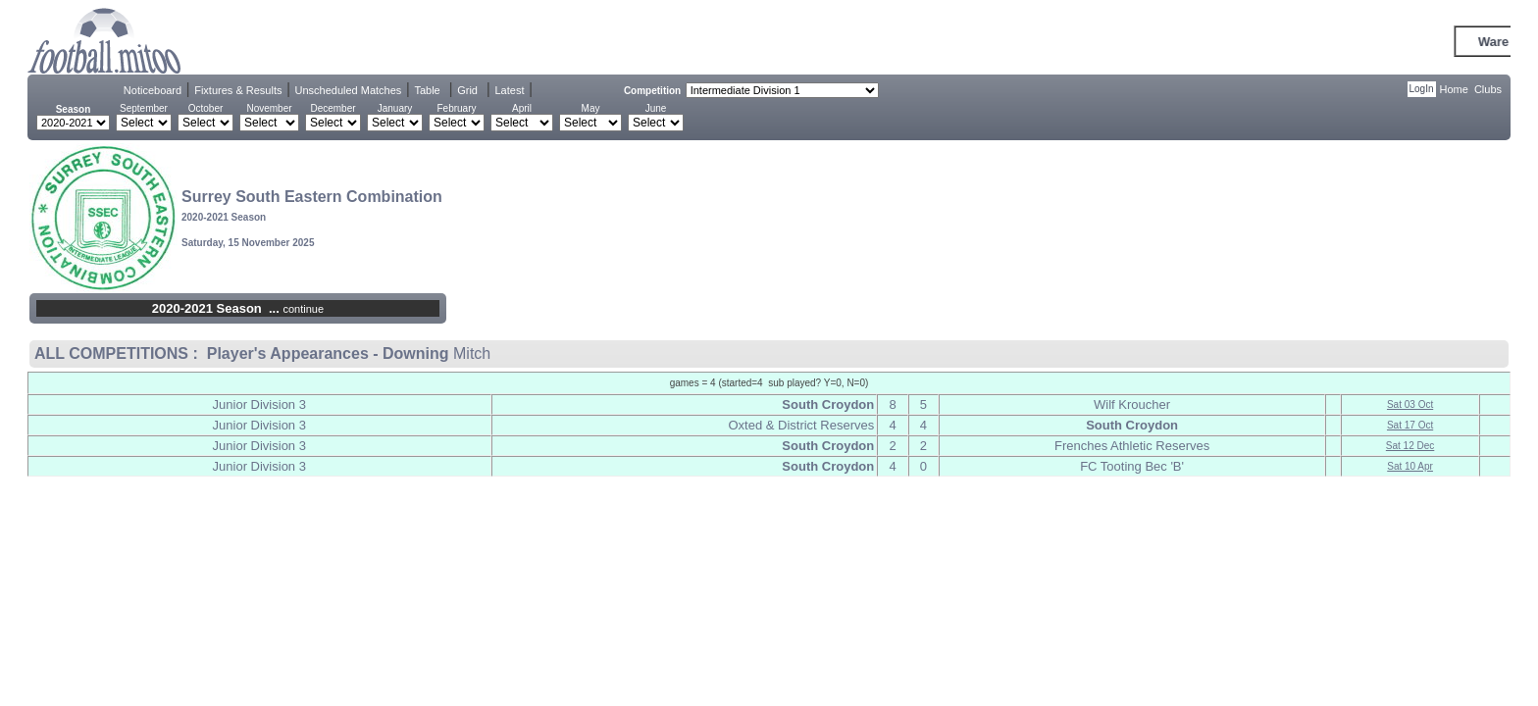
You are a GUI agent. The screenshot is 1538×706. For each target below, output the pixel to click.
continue (303, 309)
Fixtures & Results (238, 90)
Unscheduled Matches (348, 90)
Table (426, 90)
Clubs (1488, 89)
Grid (467, 90)
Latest (509, 90)
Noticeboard (152, 90)
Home (1454, 89)
